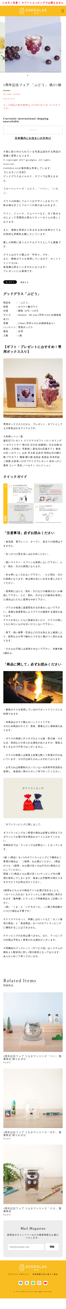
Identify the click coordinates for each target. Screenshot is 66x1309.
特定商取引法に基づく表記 (45, 1274)
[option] (33, 44)
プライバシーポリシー (18, 1274)
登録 (52, 1246)
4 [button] (34, 75)
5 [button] (36, 75)
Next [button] (60, 44)
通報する (24, 282)
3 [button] (32, 75)
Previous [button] (5, 44)
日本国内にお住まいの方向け (33, 138)
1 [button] (27, 75)
